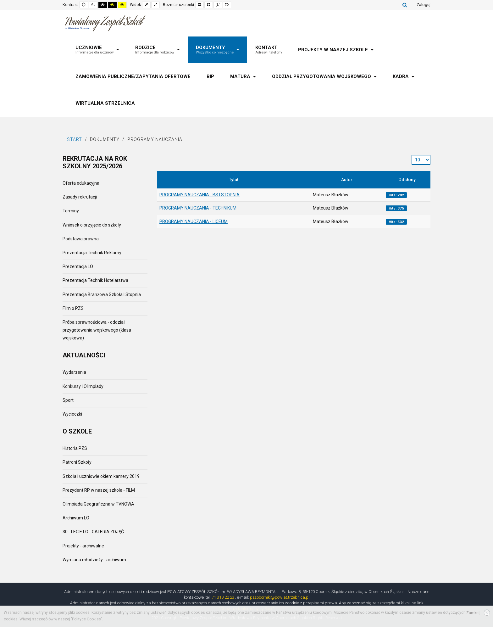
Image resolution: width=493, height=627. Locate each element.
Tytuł (233, 179)
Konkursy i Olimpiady (83, 386)
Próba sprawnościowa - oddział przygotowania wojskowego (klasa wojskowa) (97, 330)
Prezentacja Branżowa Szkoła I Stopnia (102, 294)
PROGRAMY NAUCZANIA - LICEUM (193, 221)
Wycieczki (72, 414)
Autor (346, 179)
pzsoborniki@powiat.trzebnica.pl (279, 597)
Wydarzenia (74, 372)
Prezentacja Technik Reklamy (92, 252)
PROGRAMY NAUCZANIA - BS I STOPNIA (199, 194)
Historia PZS (75, 448)
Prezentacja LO (78, 266)
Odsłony (407, 179)
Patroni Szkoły (77, 462)
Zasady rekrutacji (80, 196)
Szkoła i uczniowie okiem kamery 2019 (101, 476)
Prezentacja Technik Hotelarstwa (95, 280)
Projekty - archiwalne (83, 545)
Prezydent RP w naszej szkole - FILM (99, 490)
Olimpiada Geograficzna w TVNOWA (98, 504)
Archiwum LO (76, 517)
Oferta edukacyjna (81, 183)
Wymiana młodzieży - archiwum (94, 559)
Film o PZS (73, 308)
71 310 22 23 (223, 597)
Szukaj (404, 5)
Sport (68, 400)
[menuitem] (97, 49)
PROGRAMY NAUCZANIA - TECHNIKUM (197, 207)
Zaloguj (423, 4)
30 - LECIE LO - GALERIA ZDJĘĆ (93, 531)
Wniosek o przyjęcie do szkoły (92, 224)
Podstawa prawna (81, 238)
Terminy (71, 210)
